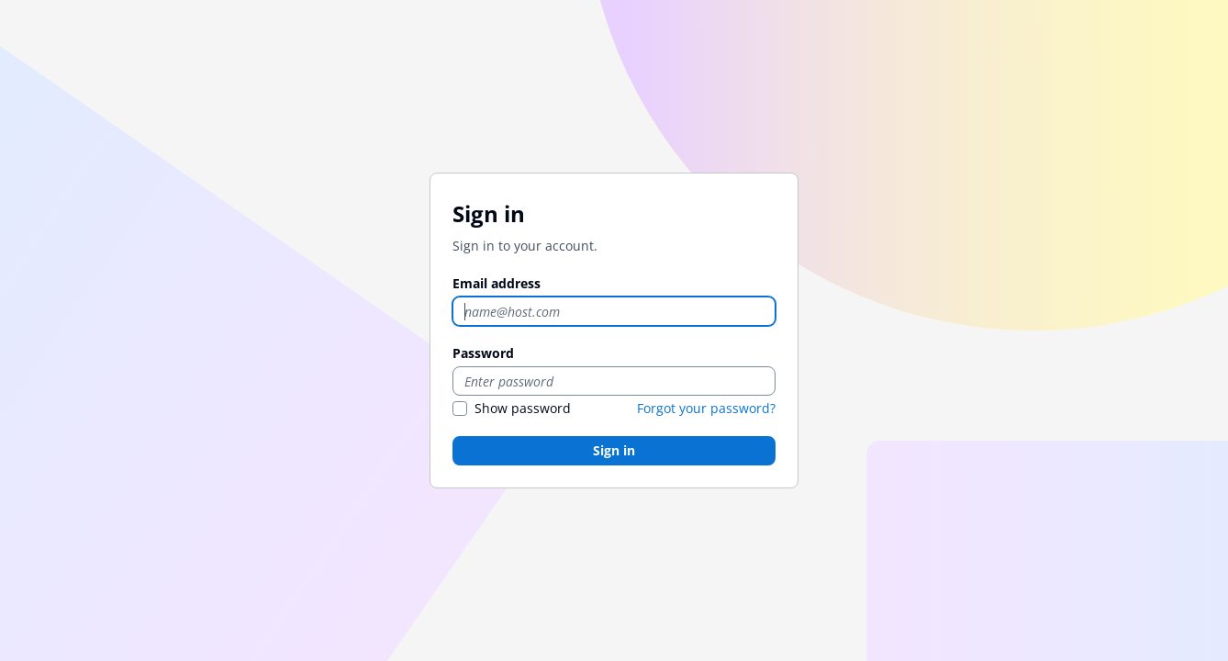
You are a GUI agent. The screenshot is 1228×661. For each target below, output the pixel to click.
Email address (496, 283)
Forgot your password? (706, 408)
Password (483, 353)
